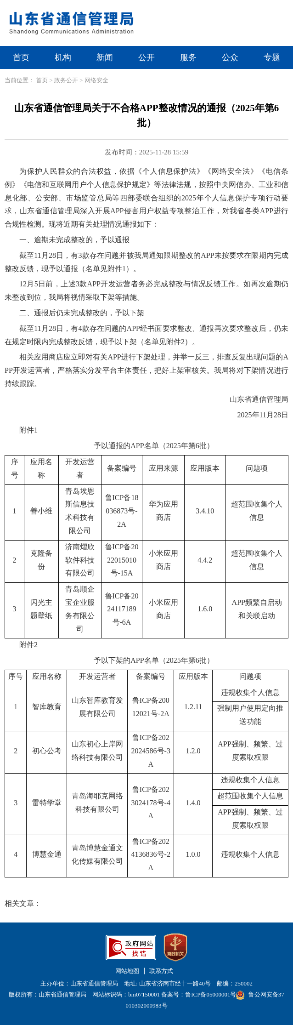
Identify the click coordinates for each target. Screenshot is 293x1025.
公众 (230, 57)
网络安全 (96, 80)
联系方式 (161, 971)
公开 (146, 57)
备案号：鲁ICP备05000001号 (198, 994)
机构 (63, 57)
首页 (21, 57)
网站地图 (127, 971)
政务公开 (66, 80)
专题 (272, 57)
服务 (188, 57)
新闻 (104, 57)
